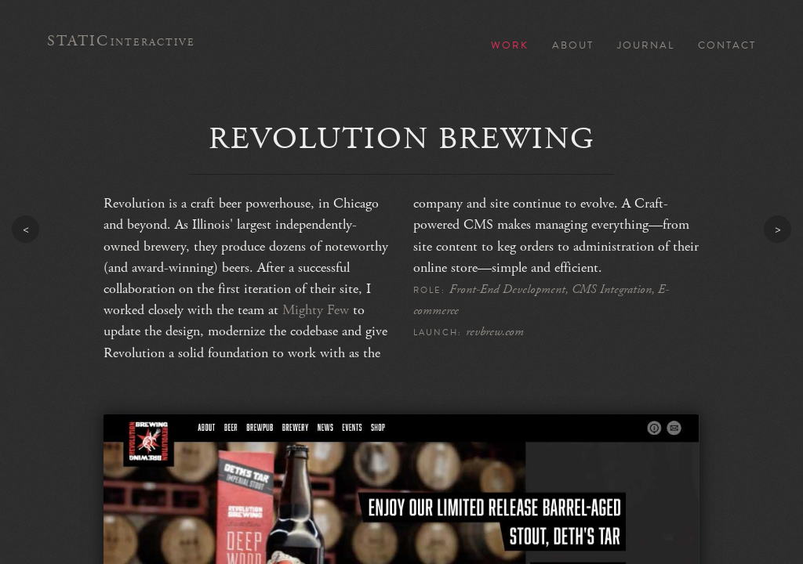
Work (510, 45)
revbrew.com (495, 332)
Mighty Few (315, 310)
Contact (727, 45)
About (573, 45)
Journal (645, 45)
